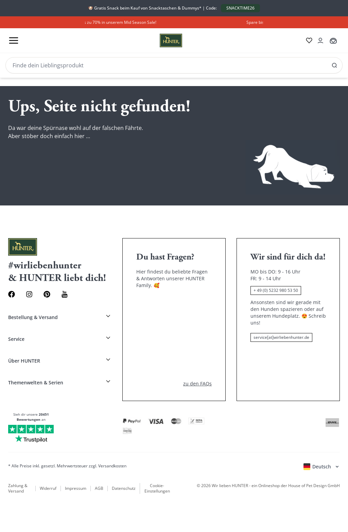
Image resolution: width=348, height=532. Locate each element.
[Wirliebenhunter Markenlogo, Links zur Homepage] (163, 40)
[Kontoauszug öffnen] (320, 40)
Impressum (75, 488)
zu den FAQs (197, 383)
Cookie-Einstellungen (157, 488)
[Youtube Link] (64, 294)
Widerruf (48, 488)
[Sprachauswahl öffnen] (321, 466)
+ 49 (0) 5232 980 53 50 (276, 290)
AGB (99, 488)
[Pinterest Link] (47, 294)
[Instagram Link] (29, 294)
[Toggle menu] (13, 40)
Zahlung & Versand (18, 488)
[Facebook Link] (11, 294)
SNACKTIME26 (240, 8)
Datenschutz (124, 488)
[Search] (174, 65)
